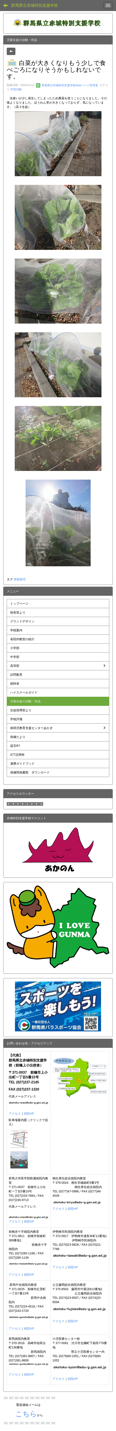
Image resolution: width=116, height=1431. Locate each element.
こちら (26, 1414)
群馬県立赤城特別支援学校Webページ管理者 (67, 85)
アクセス (15, 1113)
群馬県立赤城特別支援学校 (34, 5)
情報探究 (20, 579)
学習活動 (16, 89)
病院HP (29, 1113)
